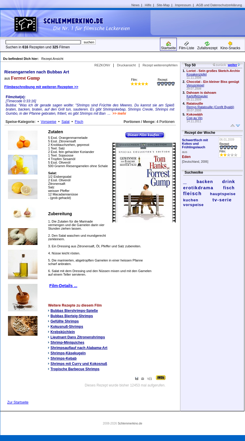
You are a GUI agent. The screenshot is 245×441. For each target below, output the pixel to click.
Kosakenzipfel (197, 74)
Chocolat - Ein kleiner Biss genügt (213, 81)
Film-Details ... (63, 285)
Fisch (79, 122)
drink (228, 181)
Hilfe (148, 5)
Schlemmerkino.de (130, 423)
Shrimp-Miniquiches (67, 342)
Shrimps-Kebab (63, 358)
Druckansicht (126, 65)
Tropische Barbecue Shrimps (74, 369)
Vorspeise (48, 122)
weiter (232, 65)
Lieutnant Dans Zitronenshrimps (77, 337)
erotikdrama (198, 187)
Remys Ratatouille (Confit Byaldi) (210, 107)
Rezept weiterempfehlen (160, 65)
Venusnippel (195, 85)
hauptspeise (223, 194)
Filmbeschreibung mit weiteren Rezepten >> (41, 87)
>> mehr (119, 113)
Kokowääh (195, 114)
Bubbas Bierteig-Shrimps (71, 316)
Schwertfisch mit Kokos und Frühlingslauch (195, 143)
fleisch (192, 193)
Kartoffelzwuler (197, 96)
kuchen (191, 200)
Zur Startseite (18, 402)
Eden (186, 157)
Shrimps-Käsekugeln (68, 353)
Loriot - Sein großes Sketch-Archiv (213, 71)
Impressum (183, 5)
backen (205, 181)
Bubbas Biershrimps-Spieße (74, 311)
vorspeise (193, 205)
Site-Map (163, 5)
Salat (65, 122)
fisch (229, 187)
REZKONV (102, 65)
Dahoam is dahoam (201, 92)
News (135, 5)
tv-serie (222, 199)
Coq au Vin (194, 118)
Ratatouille (195, 103)
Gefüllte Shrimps (64, 321)
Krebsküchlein (62, 332)
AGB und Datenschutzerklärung (219, 5)
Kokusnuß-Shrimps (66, 327)
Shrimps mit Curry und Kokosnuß (78, 364)
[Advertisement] (199, 22)
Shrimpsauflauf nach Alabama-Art (78, 348)
